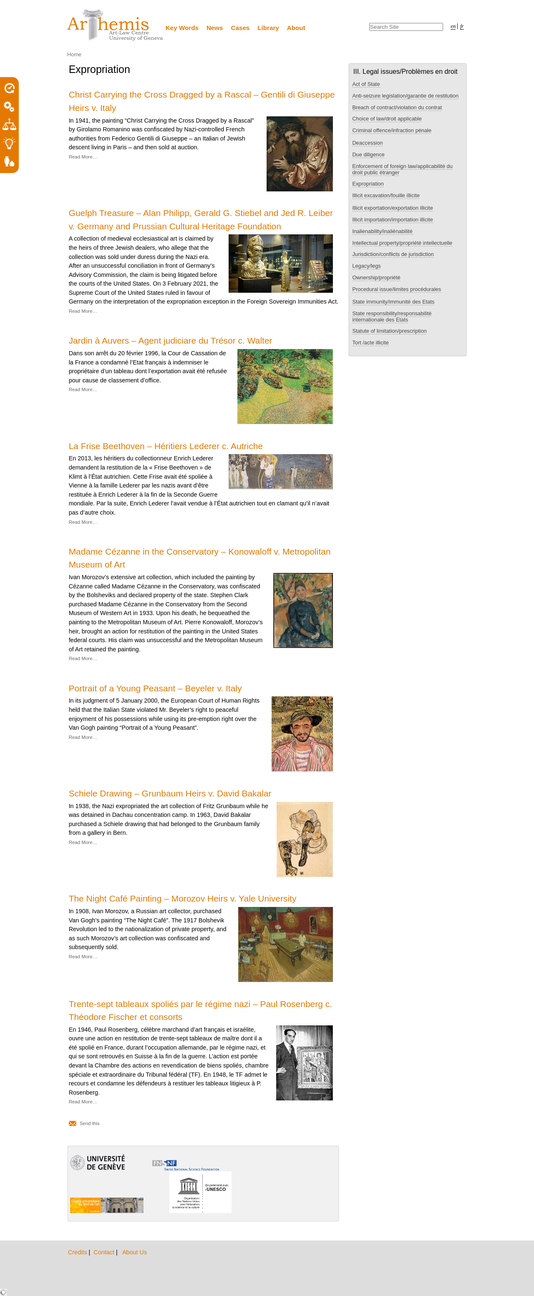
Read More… (83, 156)
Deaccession (367, 143)
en (453, 26)
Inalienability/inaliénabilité (383, 231)
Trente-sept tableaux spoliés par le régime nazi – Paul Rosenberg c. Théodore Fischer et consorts (200, 1010)
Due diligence (368, 154)
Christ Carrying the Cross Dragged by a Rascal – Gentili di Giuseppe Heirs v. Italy (202, 101)
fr (462, 26)
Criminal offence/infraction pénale (391, 130)
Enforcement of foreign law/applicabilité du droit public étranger (402, 169)
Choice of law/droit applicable (386, 119)
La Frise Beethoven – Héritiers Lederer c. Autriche (166, 446)
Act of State (366, 84)
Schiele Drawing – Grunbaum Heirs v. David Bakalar (170, 793)
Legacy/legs (366, 266)
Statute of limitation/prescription (389, 331)
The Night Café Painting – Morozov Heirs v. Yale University (183, 898)
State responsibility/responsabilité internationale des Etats (391, 316)
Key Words (182, 27)
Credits (78, 1252)
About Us (134, 1252)
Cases (240, 27)
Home (74, 54)
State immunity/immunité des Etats (393, 302)
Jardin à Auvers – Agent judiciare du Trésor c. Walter (170, 340)
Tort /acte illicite (370, 342)
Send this (90, 1123)
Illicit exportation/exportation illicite (392, 208)
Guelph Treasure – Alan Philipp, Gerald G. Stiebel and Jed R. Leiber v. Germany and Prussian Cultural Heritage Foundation (201, 219)
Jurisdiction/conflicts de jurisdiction (393, 254)
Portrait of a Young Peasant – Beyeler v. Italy (155, 688)
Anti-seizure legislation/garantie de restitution (405, 96)
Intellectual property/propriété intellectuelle (402, 243)
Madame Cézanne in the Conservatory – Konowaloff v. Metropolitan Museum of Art (200, 558)
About (296, 27)
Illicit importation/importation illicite (392, 219)
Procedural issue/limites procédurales (396, 289)
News (215, 27)
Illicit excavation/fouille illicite (385, 195)
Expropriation (367, 184)
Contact (104, 1252)
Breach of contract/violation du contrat (397, 107)
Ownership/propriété (376, 277)
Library (268, 27)
